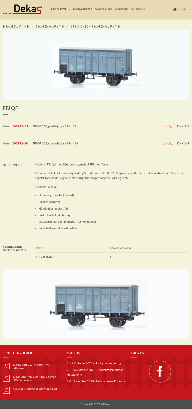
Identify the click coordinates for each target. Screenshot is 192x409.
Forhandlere (82, 9)
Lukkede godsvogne (95, 26)
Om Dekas (138, 9)
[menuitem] (179, 9)
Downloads (104, 9)
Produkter (16, 26)
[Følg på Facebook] (160, 372)
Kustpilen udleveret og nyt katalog (35, 388)
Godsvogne (50, 26)
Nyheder (121, 9)
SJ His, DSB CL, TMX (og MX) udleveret (31, 366)
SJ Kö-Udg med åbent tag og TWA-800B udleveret (35, 378)
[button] (59, 9)
